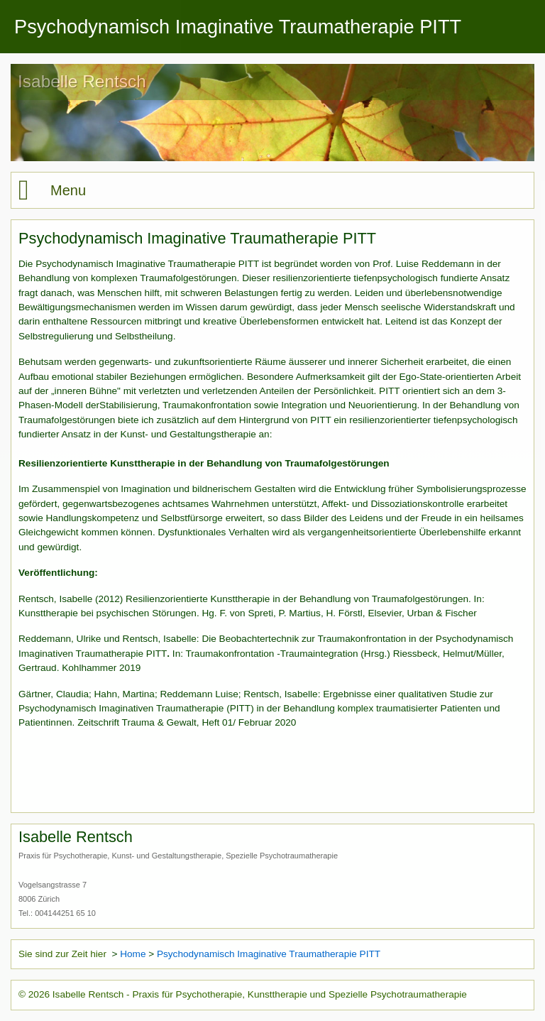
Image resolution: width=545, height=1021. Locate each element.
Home (132, 954)
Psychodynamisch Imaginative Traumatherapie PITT (268, 954)
